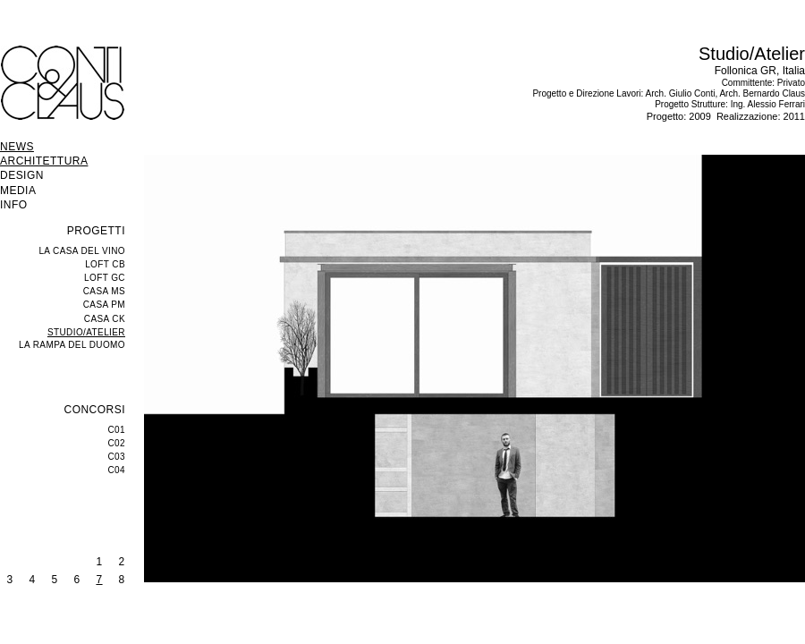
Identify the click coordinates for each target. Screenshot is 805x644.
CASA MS (104, 291)
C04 (116, 470)
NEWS (17, 146)
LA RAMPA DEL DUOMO (72, 345)
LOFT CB (105, 264)
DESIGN (22, 175)
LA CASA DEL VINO (81, 251)
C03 (116, 457)
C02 (116, 443)
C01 (116, 430)
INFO (14, 205)
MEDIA (18, 190)
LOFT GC (104, 278)
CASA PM (104, 304)
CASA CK (104, 319)
